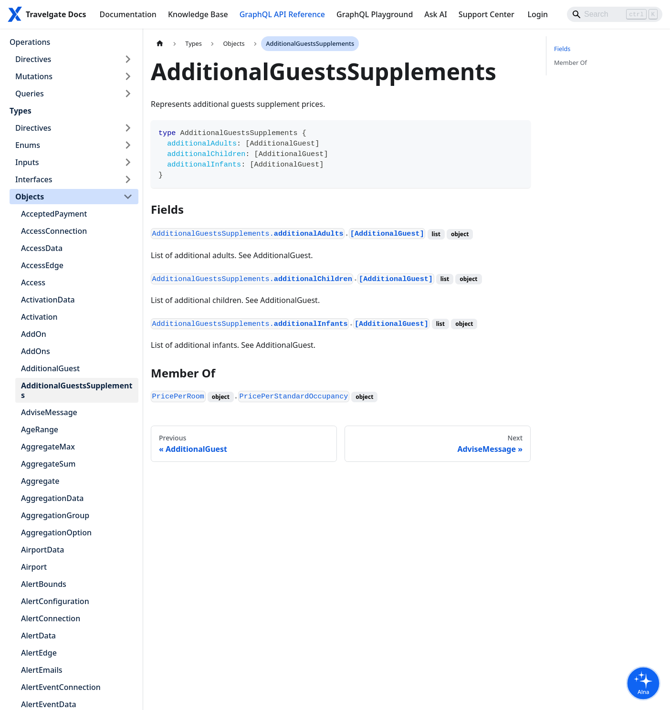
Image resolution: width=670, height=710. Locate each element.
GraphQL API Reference (282, 14)
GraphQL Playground (374, 14)
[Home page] (160, 43)
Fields (562, 48)
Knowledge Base (198, 14)
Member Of (570, 62)
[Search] (614, 14)
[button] (74, 59)
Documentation (128, 14)
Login (537, 14)
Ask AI (435, 14)
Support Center (486, 14)
